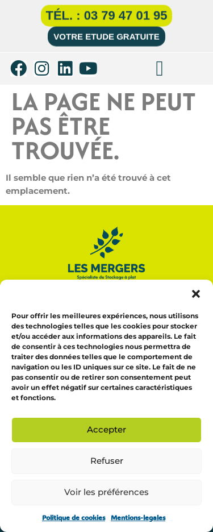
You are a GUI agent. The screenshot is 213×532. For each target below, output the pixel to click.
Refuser (106, 460)
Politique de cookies (73, 517)
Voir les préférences (106, 492)
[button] (196, 294)
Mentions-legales (138, 517)
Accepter (106, 429)
